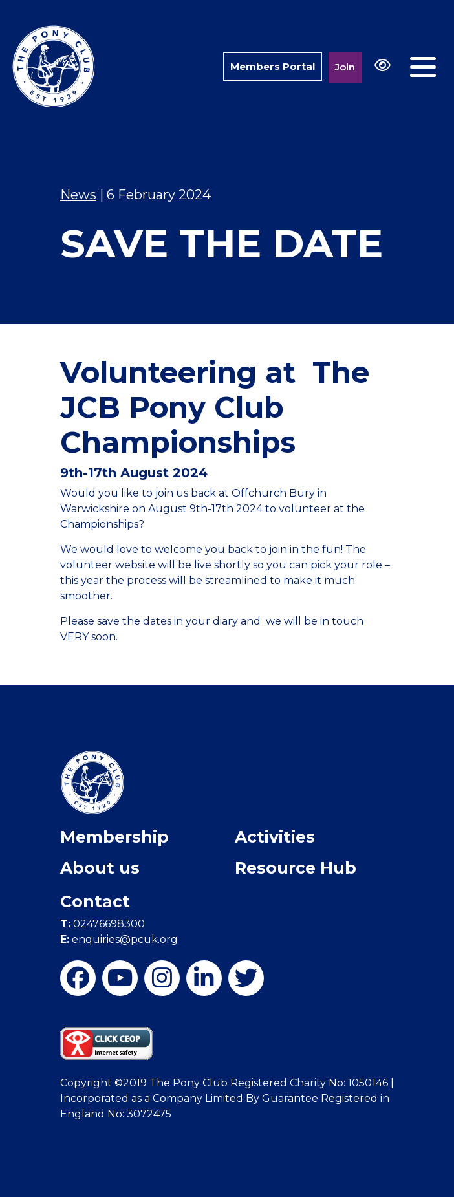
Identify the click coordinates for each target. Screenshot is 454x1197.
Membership (114, 837)
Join (345, 67)
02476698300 (102, 924)
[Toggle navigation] (423, 67)
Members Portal (272, 66)
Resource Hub (295, 868)
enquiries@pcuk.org (119, 939)
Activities (275, 837)
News (78, 194)
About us (100, 868)
